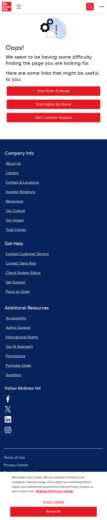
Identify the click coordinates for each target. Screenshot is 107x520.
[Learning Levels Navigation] (19, 6)
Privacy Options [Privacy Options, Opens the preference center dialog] (54, 503)
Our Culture (15, 211)
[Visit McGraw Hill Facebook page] (8, 399)
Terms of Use (14, 457)
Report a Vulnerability (22, 473)
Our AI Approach (19, 346)
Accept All (53, 513)
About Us (13, 163)
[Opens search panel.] (90, 6)
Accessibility (16, 318)
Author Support (18, 328)
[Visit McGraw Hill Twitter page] (8, 409)
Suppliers (13, 375)
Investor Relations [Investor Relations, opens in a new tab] (20, 192)
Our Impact (15, 220)
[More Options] (101, 6)
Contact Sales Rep (21, 263)
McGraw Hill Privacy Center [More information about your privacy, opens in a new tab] (54, 492)
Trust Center (16, 230)
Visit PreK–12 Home (53, 91)
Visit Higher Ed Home (53, 104)
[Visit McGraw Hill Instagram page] (8, 430)
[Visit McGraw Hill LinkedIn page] (8, 419)
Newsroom (14, 201)
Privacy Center (16, 465)
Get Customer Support (53, 117)
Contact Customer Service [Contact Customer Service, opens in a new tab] (27, 254)
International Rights (22, 337)
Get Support (16, 282)
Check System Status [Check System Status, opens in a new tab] (23, 273)
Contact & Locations (22, 182)
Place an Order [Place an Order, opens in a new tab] (18, 292)
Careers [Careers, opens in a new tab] (12, 173)
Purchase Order (18, 365)
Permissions (15, 356)
